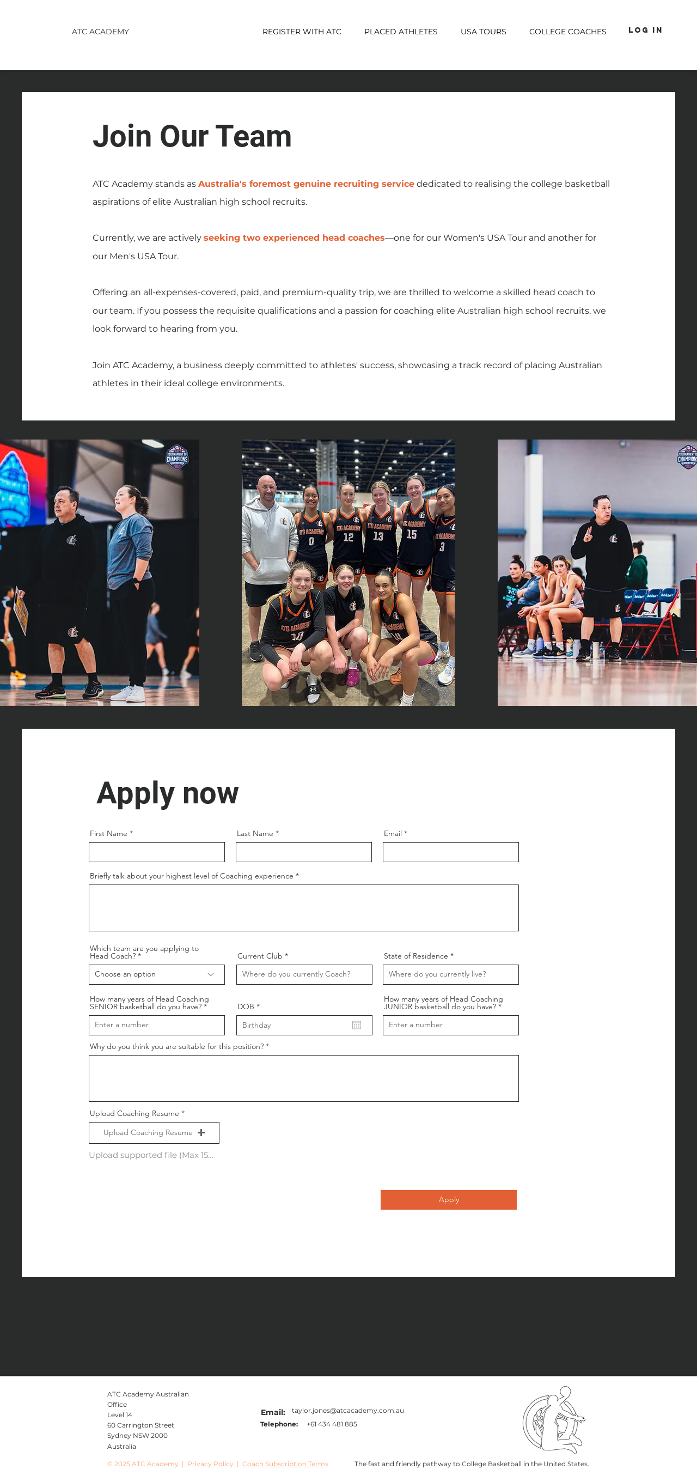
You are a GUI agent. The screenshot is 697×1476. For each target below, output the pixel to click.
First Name (108, 833)
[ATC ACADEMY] (100, 31)
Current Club (261, 956)
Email (393, 833)
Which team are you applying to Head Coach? (144, 952)
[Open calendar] (356, 1025)
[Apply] (449, 1200)
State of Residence (416, 956)
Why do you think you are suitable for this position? (177, 1046)
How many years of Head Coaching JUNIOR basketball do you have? (443, 1002)
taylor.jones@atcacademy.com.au (348, 1410)
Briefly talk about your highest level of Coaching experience (193, 876)
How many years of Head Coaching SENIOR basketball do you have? (149, 1002)
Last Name (255, 833)
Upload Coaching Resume (134, 1113)
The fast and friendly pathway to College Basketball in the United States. (471, 1464)
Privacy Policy (210, 1464)
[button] (484, 31)
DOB (250, 1006)
